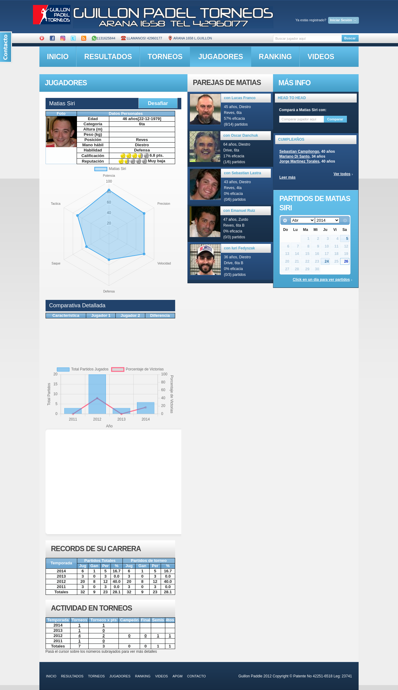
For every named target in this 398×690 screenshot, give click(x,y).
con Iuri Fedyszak (239, 248)
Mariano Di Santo (294, 156)
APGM (177, 676)
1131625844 (103, 38)
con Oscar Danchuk (240, 135)
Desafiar (158, 103)
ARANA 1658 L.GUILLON (190, 38)
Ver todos (342, 174)
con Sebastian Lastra (242, 173)
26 (346, 261)
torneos (165, 57)
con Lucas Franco (240, 98)
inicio (58, 57)
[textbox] (307, 38)
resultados (108, 57)
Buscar (350, 38)
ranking (275, 57)
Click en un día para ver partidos (321, 279)
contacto (196, 676)
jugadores (220, 57)
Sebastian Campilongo (299, 151)
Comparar (335, 119)
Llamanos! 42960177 (141, 38)
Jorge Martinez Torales (299, 161)
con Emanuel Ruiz (239, 210)
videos (321, 57)
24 (327, 261)
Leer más (287, 177)
